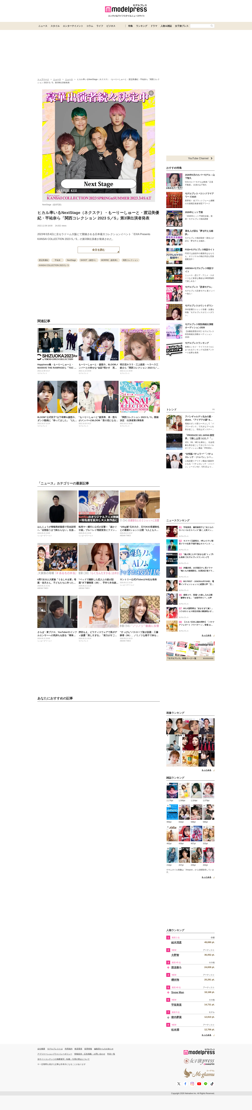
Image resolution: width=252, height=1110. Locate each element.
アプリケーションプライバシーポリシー (54, 1054)
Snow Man (177, 992)
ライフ (99, 26)
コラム (89, 26)
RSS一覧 (111, 1054)
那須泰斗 (176, 967)
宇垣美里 (176, 1004)
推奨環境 (78, 1049)
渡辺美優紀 (43, 260)
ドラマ (153, 26)
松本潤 (175, 1029)
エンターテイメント (73, 26)
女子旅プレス (182, 26)
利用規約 (69, 1049)
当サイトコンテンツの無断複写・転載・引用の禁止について (63, 1059)
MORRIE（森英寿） (110, 260)
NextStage (71, 260)
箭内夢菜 (176, 1017)
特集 (130, 26)
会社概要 (41, 1049)
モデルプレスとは (55, 1049)
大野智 (175, 955)
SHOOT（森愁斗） (88, 260)
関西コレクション (130, 260)
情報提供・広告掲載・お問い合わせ (89, 1054)
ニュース (42, 26)
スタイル (55, 26)
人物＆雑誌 (166, 26)
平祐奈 (57, 260)
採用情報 (88, 1049)
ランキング (141, 26)
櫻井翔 (175, 979)
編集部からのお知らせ (103, 1049)
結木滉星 (176, 942)
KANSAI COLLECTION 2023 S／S (54, 265)
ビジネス (110, 26)
